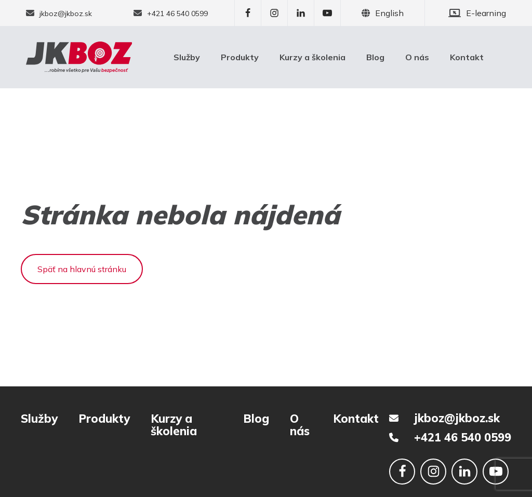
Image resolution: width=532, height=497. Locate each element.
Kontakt (467, 57)
